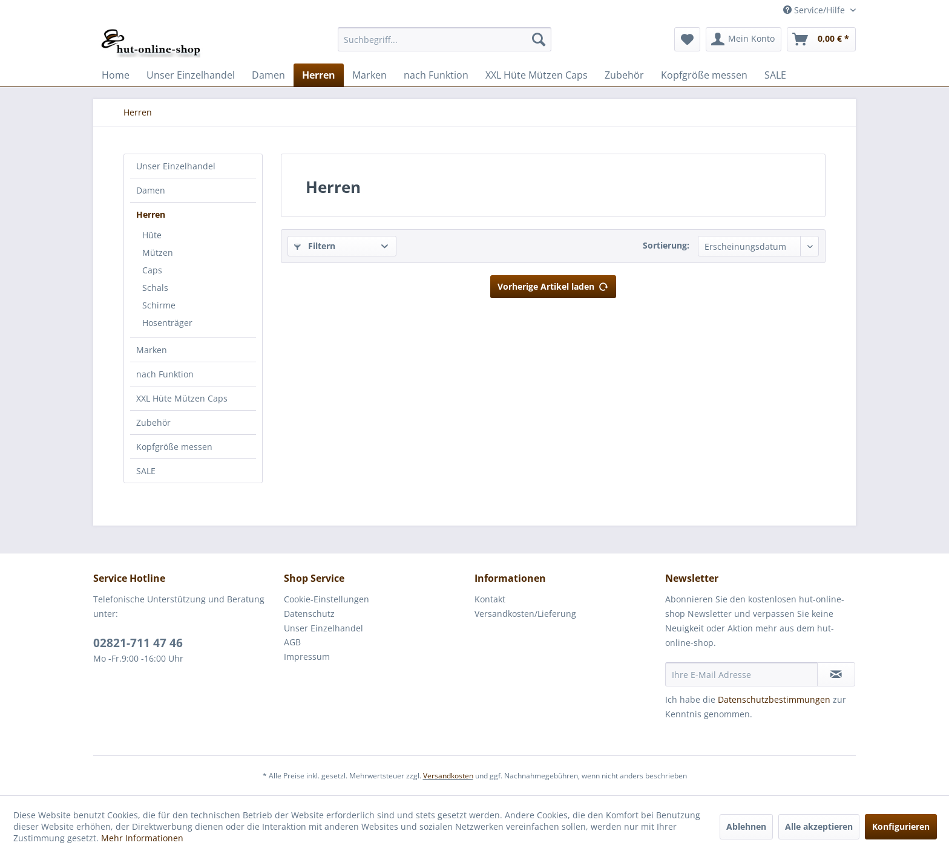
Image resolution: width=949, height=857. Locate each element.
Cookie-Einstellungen (326, 599)
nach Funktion (165, 374)
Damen (150, 190)
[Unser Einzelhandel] (190, 75)
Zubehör (153, 422)
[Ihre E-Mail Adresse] (741, 674)
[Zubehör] (624, 75)
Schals (155, 287)
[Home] (115, 75)
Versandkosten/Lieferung (525, 613)
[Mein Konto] (743, 39)
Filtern (314, 246)
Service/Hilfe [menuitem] (815, 10)
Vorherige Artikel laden (553, 284)
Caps (152, 270)
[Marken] (369, 75)
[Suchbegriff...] (444, 39)
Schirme (159, 305)
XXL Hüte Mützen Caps (182, 398)
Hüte (152, 235)
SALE (146, 471)
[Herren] (319, 75)
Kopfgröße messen (174, 446)
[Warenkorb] (821, 39)
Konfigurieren (901, 826)
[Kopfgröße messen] (704, 75)
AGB (292, 642)
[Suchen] (538, 39)
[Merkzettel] (687, 39)
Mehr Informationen (142, 838)
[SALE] (775, 75)
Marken (151, 350)
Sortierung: (666, 245)
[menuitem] (444, 39)
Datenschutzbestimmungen (774, 699)
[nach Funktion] (436, 75)
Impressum (307, 656)
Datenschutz (309, 613)
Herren (150, 214)
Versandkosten (448, 776)
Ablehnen (746, 826)
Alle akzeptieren (819, 826)
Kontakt (490, 599)
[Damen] (268, 75)
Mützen (157, 252)
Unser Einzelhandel (175, 166)
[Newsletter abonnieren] (836, 674)
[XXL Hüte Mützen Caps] (536, 75)
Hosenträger (167, 322)
